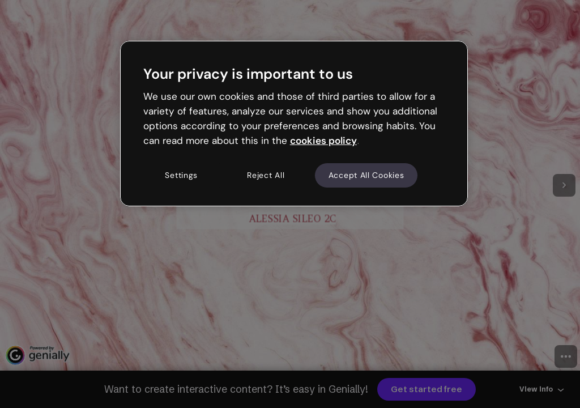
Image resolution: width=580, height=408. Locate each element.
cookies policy (323, 140)
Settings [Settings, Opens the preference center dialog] (181, 175)
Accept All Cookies (366, 175)
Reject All (265, 175)
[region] (294, 123)
